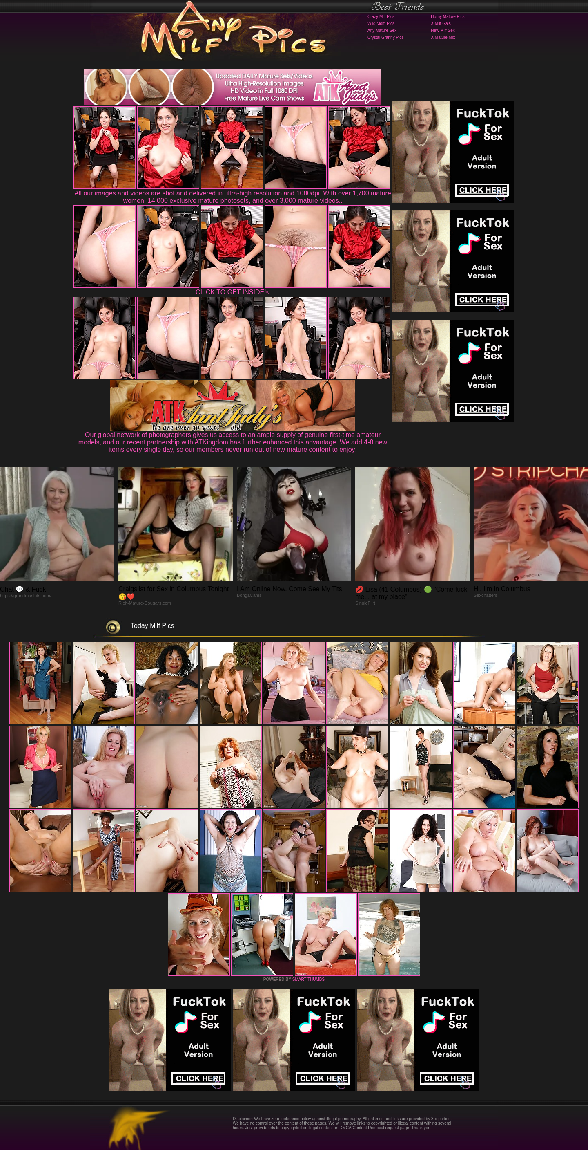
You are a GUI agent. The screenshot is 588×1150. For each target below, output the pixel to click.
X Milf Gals (440, 23)
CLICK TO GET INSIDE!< (233, 292)
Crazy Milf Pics (381, 16)
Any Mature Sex (382, 30)
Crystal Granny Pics (385, 37)
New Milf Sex (442, 30)
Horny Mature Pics (447, 16)
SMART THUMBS (308, 979)
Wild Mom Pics (381, 23)
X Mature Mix (443, 37)
